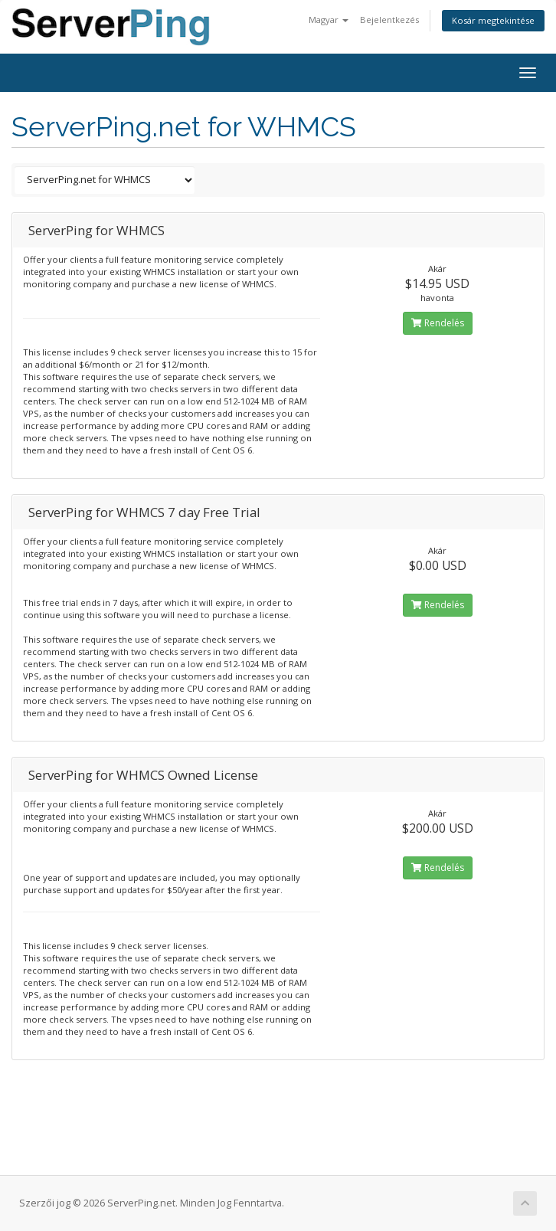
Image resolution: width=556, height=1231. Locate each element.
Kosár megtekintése (493, 20)
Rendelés (437, 322)
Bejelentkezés (389, 19)
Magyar (328, 19)
